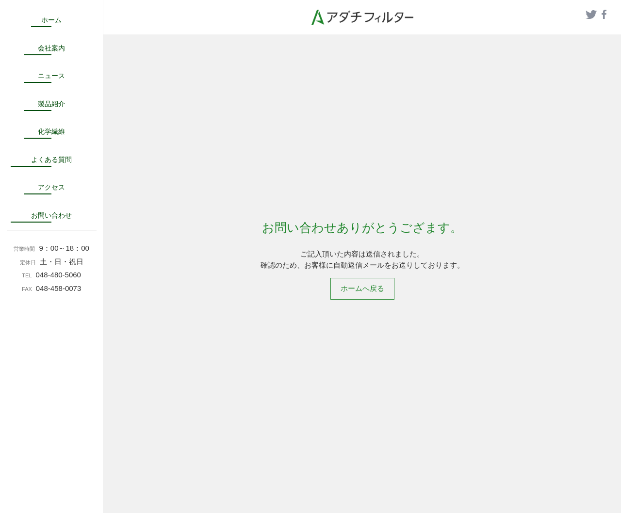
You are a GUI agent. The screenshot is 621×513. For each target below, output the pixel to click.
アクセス (51, 187)
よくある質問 (51, 159)
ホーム (51, 20)
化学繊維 (51, 131)
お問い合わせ (51, 215)
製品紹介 (51, 104)
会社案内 (51, 48)
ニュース (51, 76)
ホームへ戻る (362, 288)
